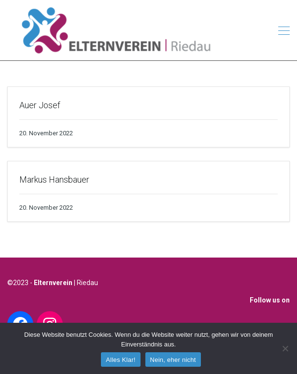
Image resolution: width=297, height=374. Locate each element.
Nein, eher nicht (173, 359)
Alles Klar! (120, 359)
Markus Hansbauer (54, 179)
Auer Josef (39, 105)
